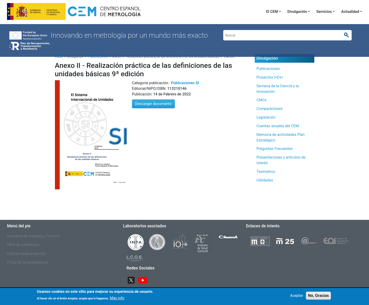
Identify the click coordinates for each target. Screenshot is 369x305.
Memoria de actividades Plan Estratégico (281, 137)
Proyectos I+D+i (270, 77)
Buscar (348, 35)
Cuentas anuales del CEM (278, 126)
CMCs (262, 100)
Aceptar (296, 295)
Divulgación (297, 11)
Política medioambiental (26, 253)
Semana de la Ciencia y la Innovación (278, 89)
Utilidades (265, 180)
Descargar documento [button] (153, 104)
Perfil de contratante (23, 245)
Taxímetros (266, 171)
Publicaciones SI (185, 83)
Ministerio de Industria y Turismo (33, 236)
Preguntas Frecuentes (275, 148)
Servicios (324, 11)
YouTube (144, 279)
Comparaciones (270, 108)
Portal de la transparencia (27, 262)
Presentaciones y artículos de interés (281, 160)
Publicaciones (268, 68)
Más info (117, 298)
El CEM (272, 11)
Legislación (266, 117)
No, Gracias (318, 296)
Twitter (133, 279)
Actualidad (350, 11)
